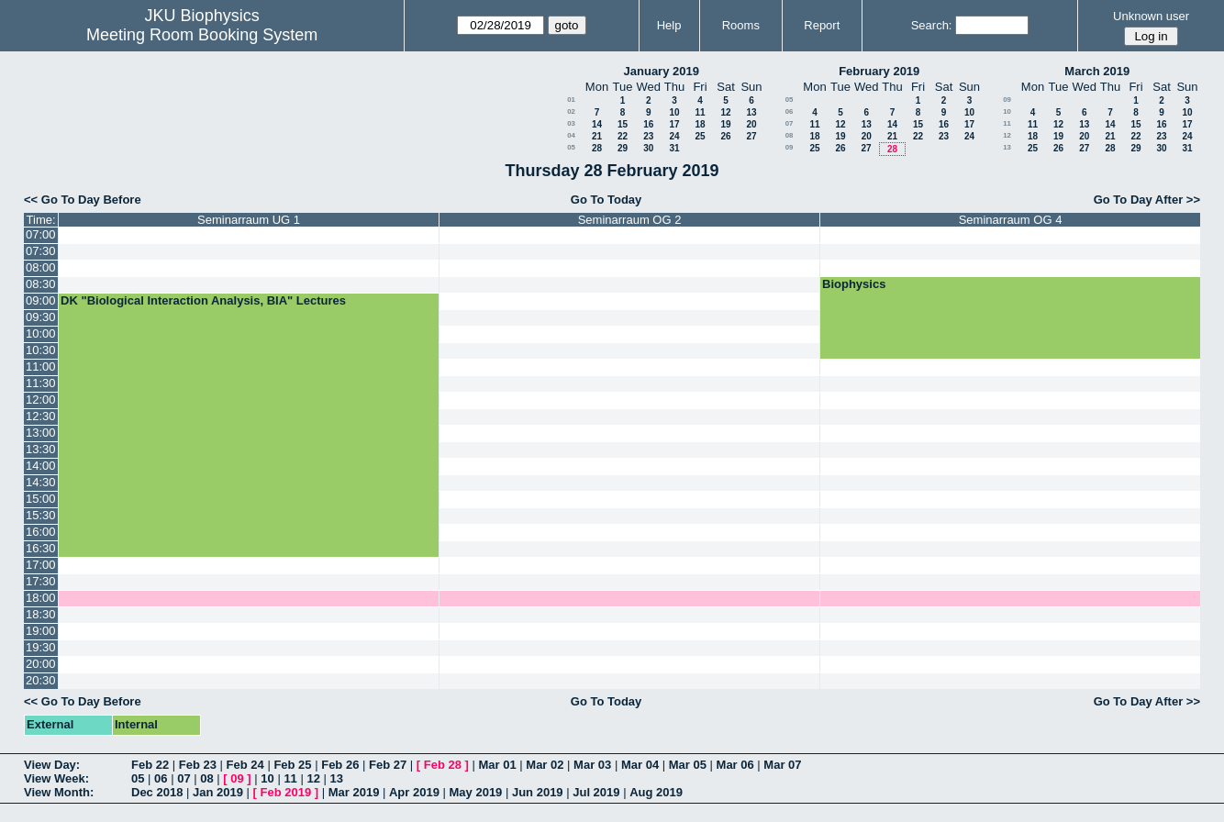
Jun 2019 (537, 792)
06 (789, 111)
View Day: (52, 765)
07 (789, 123)
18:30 (41, 614)
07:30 (41, 251)
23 (648, 136)
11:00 (41, 366)
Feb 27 (387, 765)
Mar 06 (735, 765)
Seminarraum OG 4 (1011, 220)
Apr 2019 (414, 792)
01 (571, 99)
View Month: (59, 792)
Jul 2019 (596, 792)
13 (751, 112)
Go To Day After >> (1147, 199)
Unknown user (1151, 16)
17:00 (41, 565)
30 (648, 148)
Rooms (741, 25)
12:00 (41, 399)
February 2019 (879, 71)
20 (751, 124)
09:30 (41, 317)
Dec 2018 (157, 792)
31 (674, 148)
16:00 (41, 532)
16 (648, 124)
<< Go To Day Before (82, 199)
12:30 (41, 416)
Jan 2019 (218, 792)
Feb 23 (198, 765)
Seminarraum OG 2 (630, 220)
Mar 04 (640, 765)
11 (700, 112)
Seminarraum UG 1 (248, 220)
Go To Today (606, 199)
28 (597, 148)
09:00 (41, 300)
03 (571, 123)
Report (822, 25)
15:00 (41, 498)
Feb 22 (150, 765)
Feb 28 (443, 765)
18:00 (41, 598)
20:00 (41, 664)
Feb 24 (245, 765)
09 (789, 147)
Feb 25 (292, 765)
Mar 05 (688, 765)
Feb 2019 (286, 792)
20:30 (41, 680)
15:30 (41, 515)
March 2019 (1096, 71)
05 (571, 147)
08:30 (41, 284)
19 (725, 124)
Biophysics (853, 284)
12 (725, 112)
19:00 (41, 631)
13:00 (41, 432)
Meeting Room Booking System (201, 35)
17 (674, 124)
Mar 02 (544, 765)
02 (571, 111)
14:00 (41, 465)
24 (674, 136)
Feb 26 (340, 765)
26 (725, 136)
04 (571, 135)
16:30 (41, 548)
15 (623, 124)
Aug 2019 (656, 792)
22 (623, 136)
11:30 (41, 383)
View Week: (56, 778)
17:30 (41, 581)
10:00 (41, 333)
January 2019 (661, 71)
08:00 (41, 267)
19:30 (41, 647)
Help (669, 25)
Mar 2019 (354, 792)
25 (700, 136)
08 (789, 135)
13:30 (41, 449)
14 (597, 124)
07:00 (41, 234)
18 (700, 124)
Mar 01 (497, 765)
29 (623, 148)
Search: (931, 25)
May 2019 (476, 792)
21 (597, 136)
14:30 (41, 482)
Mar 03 (592, 765)
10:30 (41, 350)
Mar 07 (782, 765)
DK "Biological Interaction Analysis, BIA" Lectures (203, 300)
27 (751, 136)
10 (674, 112)
